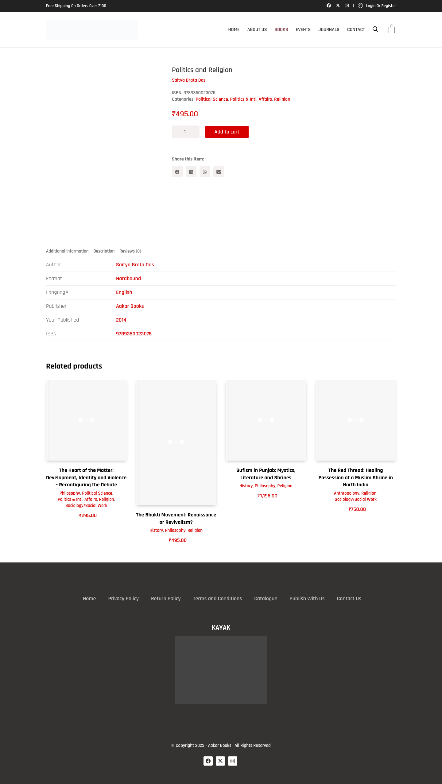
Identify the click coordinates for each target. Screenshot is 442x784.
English (124, 292)
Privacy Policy (123, 598)
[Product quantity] (186, 132)
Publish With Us (306, 598)
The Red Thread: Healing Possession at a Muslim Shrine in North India (355, 478)
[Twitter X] (220, 761)
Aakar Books (130, 306)
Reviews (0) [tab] (130, 251)
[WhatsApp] (205, 171)
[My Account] (377, 6)
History (156, 531)
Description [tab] (104, 251)
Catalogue (265, 598)
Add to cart (227, 131)
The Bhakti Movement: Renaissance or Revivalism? (176, 519)
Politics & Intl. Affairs (251, 99)
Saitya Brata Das (135, 264)
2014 (121, 320)
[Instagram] (232, 761)
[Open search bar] (375, 29)
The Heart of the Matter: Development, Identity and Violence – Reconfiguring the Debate (86, 478)
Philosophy (70, 493)
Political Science (212, 99)
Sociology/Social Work (86, 505)
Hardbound (128, 278)
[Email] (218, 171)
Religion (282, 99)
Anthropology (346, 493)
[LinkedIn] (191, 171)
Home (89, 598)
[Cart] (391, 30)
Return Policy (166, 598)
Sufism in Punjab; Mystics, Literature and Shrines (265, 474)
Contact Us (349, 598)
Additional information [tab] (67, 251)
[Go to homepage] (92, 30)
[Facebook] (177, 171)
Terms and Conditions (217, 598)
